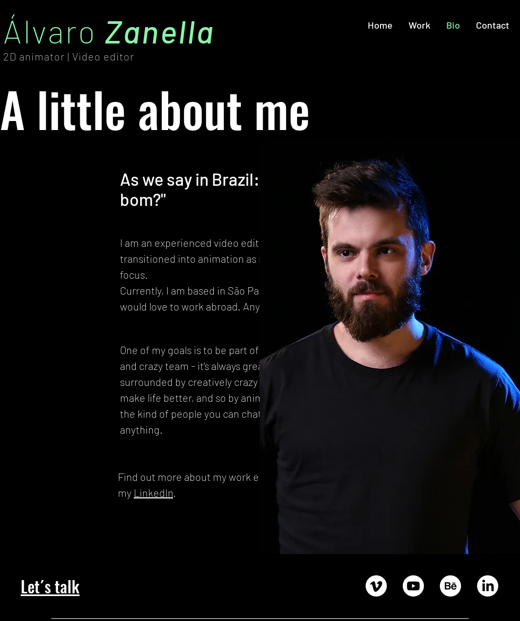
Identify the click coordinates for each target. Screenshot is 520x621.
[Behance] (450, 586)
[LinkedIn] (487, 586)
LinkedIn (153, 492)
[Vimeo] (376, 586)
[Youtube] (413, 586)
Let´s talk (50, 586)
